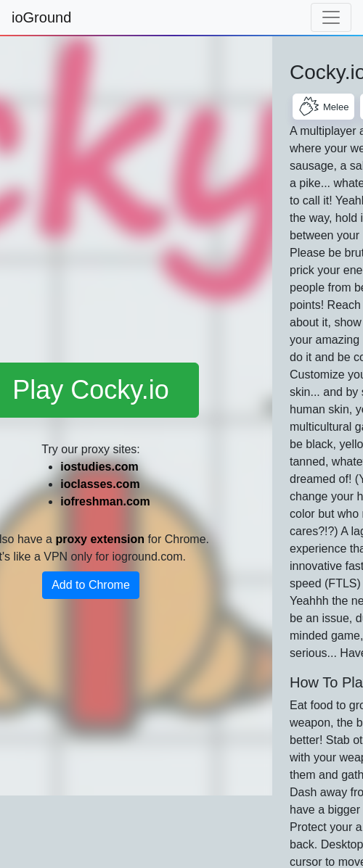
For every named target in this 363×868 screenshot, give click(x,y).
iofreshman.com (105, 501)
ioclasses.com (99, 484)
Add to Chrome (91, 585)
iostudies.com (99, 466)
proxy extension (99, 539)
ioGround (41, 17)
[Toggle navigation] (331, 17)
